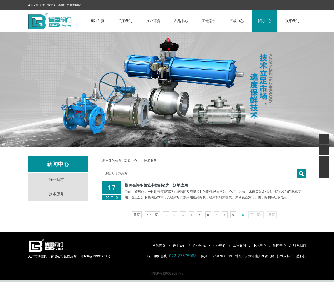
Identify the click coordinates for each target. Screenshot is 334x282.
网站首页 (97, 21)
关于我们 (125, 21)
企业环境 (153, 21)
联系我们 (292, 21)
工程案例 (209, 21)
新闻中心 (264, 21)
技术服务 (56, 193)
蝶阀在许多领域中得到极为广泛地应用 (156, 185)
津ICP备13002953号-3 (167, 273)
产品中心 (181, 21)
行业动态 (56, 179)
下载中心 (237, 21)
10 (242, 214)
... (165, 214)
